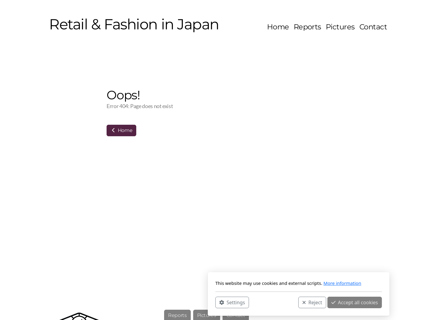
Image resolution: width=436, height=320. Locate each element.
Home (121, 130)
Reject (232, 302)
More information (262, 283)
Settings (151, 302)
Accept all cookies (274, 302)
